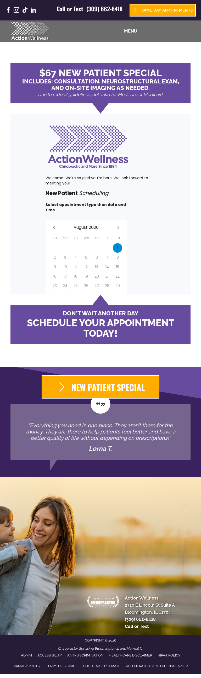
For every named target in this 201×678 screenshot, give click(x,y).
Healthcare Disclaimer (130, 655)
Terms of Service (61, 666)
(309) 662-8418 (104, 8)
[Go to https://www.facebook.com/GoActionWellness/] (8, 11)
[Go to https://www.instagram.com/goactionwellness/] (16, 11)
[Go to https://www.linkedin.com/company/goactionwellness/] (33, 11)
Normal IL (134, 648)
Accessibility (49, 655)
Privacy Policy (27, 666)
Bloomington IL (106, 648)
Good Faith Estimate (101, 666)
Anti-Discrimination (85, 655)
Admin (26, 655)
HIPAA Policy (169, 655)
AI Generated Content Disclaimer (157, 666)
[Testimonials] (100, 432)
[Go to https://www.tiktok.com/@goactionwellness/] (25, 10)
